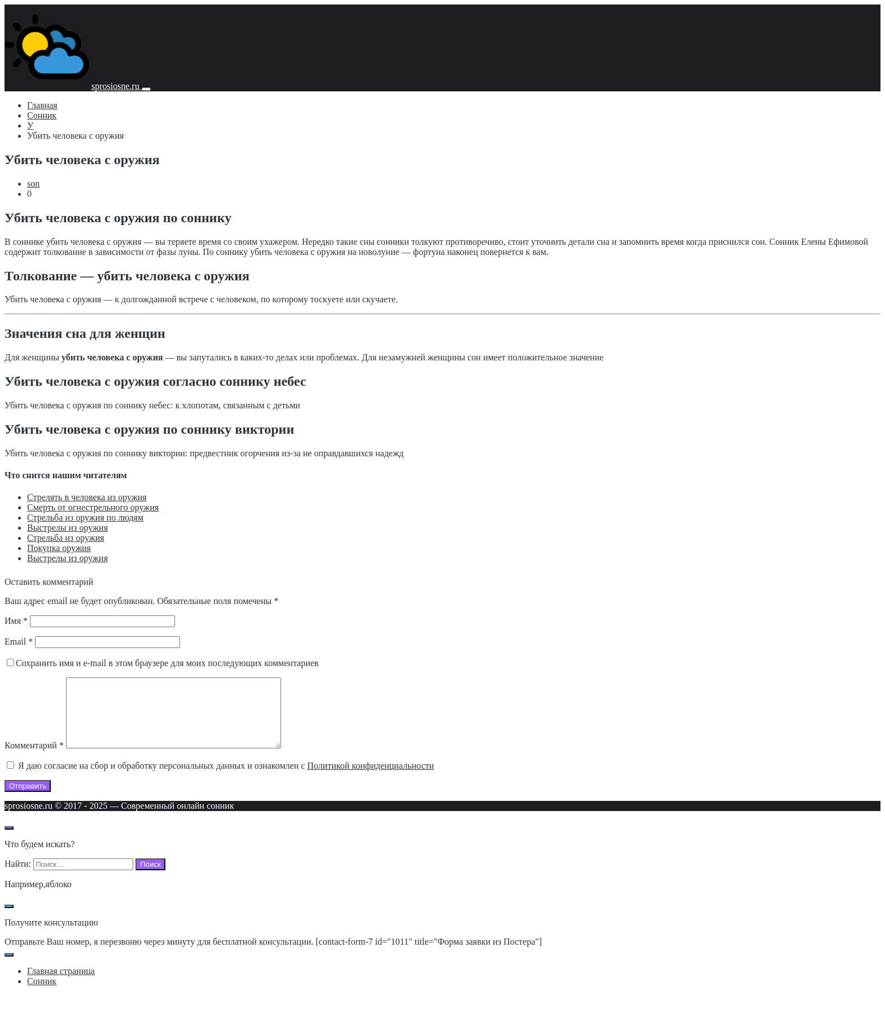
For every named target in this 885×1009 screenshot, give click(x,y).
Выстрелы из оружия (67, 527)
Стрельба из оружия (65, 538)
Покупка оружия (59, 548)
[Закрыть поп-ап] (9, 920)
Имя (16, 620)
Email (19, 641)
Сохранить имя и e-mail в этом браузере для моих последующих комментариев (167, 663)
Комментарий (34, 759)
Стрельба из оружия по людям (85, 517)
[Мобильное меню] (146, 89)
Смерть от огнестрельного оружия (93, 507)
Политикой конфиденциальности (370, 779)
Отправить (27, 799)
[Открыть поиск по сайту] (9, 841)
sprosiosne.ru (116, 86)
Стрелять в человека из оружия (87, 497)
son (33, 183)
